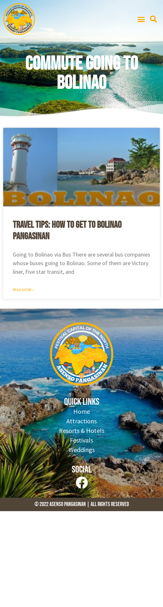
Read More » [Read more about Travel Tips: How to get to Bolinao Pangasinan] (23, 289)
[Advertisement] (81, 559)
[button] (141, 19)
